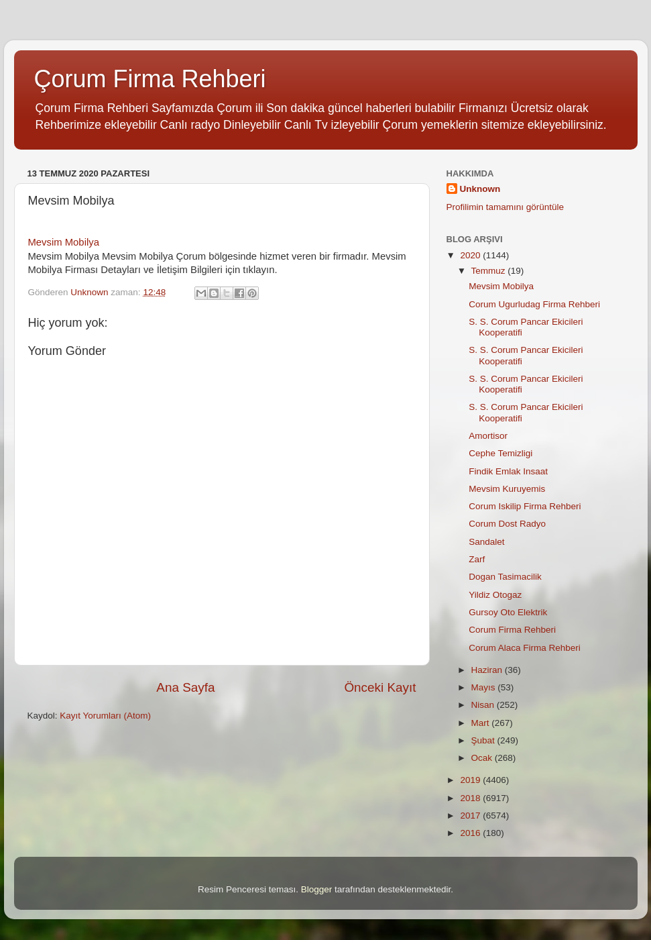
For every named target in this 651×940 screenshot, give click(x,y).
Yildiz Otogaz (495, 595)
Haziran (488, 670)
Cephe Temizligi (500, 453)
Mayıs (484, 687)
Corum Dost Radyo (507, 524)
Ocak (483, 758)
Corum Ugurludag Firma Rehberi (534, 304)
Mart (481, 723)
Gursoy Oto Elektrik (508, 612)
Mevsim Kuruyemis (507, 489)
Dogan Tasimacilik (505, 577)
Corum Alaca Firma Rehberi (525, 648)
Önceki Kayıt (380, 687)
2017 (471, 816)
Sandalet (486, 542)
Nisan (484, 705)
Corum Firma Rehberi (512, 630)
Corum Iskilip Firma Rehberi (525, 506)
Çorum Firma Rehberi (150, 79)
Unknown (480, 189)
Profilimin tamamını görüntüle (506, 207)
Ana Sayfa (185, 687)
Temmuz (489, 271)
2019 (471, 780)
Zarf (477, 559)
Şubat (484, 740)
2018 (471, 798)
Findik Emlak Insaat (508, 471)
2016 (471, 833)
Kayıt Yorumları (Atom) (105, 716)
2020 (471, 255)
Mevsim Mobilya (63, 242)
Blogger (317, 889)
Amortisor (488, 436)
